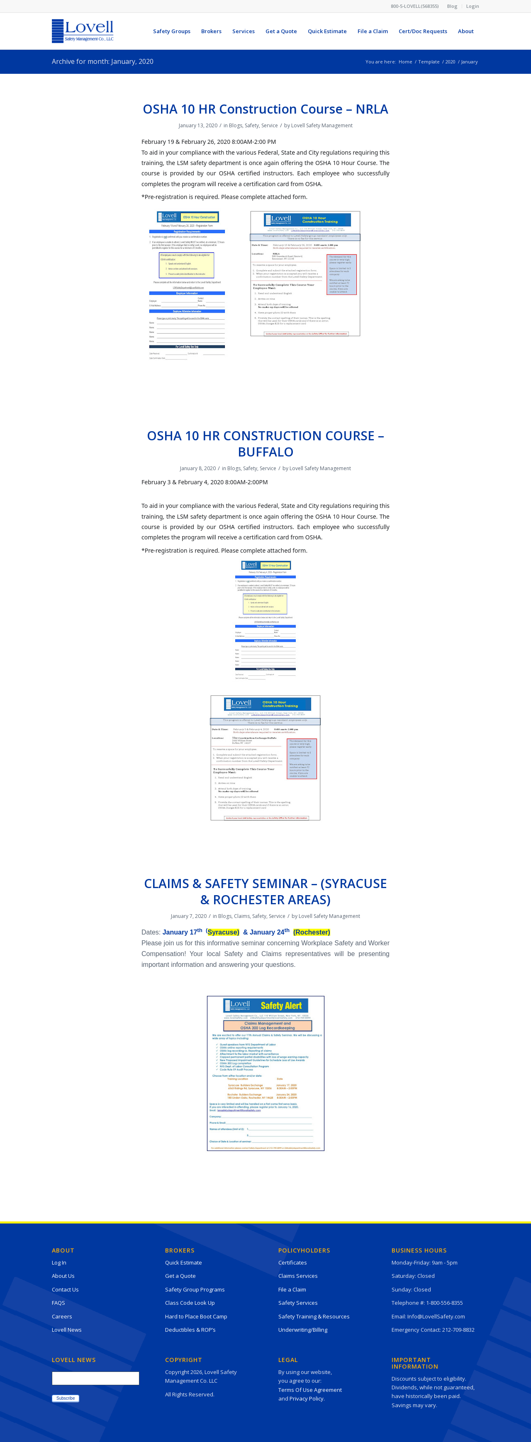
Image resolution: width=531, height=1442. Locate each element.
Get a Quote (180, 1275)
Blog (452, 6)
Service (269, 125)
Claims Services (298, 1275)
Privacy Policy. (307, 1398)
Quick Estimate (183, 1262)
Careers (62, 1316)
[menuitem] (452, 6)
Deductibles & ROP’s (190, 1329)
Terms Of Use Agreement (310, 1389)
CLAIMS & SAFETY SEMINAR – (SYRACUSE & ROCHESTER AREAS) (265, 891)
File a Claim (292, 1289)
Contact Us (65, 1289)
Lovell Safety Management (322, 125)
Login (472, 6)
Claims (242, 916)
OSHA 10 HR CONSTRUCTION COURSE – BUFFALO (265, 443)
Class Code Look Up (190, 1302)
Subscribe (65, 1398)
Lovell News (67, 1329)
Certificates (292, 1262)
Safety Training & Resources (314, 1316)
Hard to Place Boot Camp (196, 1316)
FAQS (58, 1302)
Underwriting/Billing (302, 1329)
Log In (59, 1262)
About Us (63, 1275)
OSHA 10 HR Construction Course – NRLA (265, 108)
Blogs (235, 125)
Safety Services (298, 1302)
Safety (252, 125)
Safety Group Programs (195, 1289)
